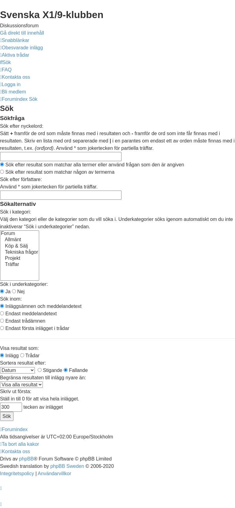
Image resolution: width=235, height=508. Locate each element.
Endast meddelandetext (28, 313)
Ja (5, 291)
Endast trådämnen (22, 321)
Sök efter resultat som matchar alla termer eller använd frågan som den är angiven (92, 164)
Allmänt (19, 240)
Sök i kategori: (15, 211)
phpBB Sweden (67, 466)
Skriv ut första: (15, 391)
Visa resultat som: (19, 348)
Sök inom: (11, 298)
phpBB (26, 458)
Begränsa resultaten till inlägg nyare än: (43, 377)
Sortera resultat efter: (23, 363)
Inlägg (9, 355)
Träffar (19, 265)
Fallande (76, 370)
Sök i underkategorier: (24, 284)
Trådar (30, 355)
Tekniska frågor (19, 252)
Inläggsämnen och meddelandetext (41, 306)
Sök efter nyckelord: (21, 126)
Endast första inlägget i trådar (34, 328)
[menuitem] (21, 47)
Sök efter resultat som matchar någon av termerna (57, 172)
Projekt (19, 259)
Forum (19, 234)
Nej (18, 291)
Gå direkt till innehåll (22, 33)
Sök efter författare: (21, 179)
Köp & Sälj (19, 246)
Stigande (50, 370)
